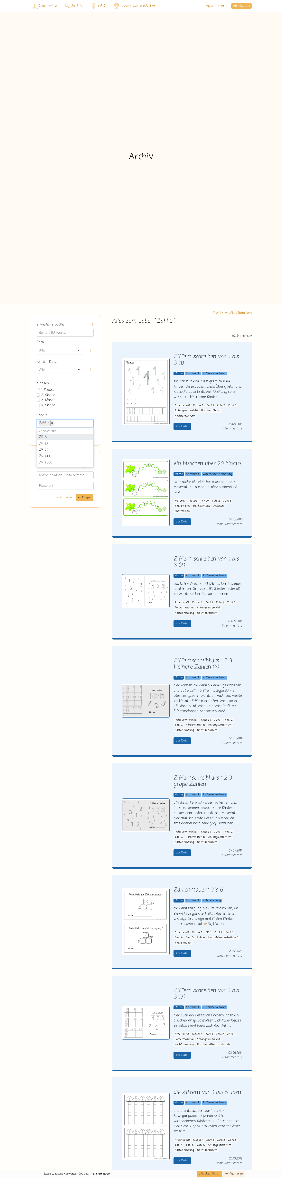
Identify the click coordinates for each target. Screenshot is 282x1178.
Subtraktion (182, 511)
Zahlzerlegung (212, 900)
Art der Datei (47, 361)
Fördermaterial (184, 608)
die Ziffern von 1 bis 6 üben (207, 1092)
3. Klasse (48, 400)
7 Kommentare (232, 625)
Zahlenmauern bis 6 (198, 890)
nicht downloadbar (186, 720)
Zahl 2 (221, 405)
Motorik (225, 1045)
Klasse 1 (198, 405)
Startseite (45, 6)
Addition (218, 506)
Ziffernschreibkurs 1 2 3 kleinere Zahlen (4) (203, 664)
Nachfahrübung (211, 410)
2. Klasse (48, 395)
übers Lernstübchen (134, 6)
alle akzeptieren (209, 1174)
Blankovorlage (201, 506)
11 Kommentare (231, 428)
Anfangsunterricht (186, 410)
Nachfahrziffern (185, 416)
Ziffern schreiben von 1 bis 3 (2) (206, 562)
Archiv (73, 5)
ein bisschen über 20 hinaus (207, 464)
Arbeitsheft (182, 603)
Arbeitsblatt (182, 405)
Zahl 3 (232, 405)
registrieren (214, 5)
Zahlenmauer (183, 943)
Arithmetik (193, 373)
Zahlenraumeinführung (217, 474)
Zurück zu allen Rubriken (232, 313)
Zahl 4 (179, 937)
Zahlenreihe (182, 506)
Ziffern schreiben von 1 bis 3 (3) (206, 994)
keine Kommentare (229, 524)
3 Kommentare (231, 855)
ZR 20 (205, 501)
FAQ (97, 6)
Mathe (179, 373)
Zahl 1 (210, 405)
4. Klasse (48, 405)
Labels (42, 415)
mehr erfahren (100, 1174)
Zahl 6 (201, 937)
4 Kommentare (232, 743)
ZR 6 (208, 932)
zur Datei (182, 426)
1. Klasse (47, 389)
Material (180, 501)
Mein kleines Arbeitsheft (223, 937)
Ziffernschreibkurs (214, 373)
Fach (40, 342)
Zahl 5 (189, 937)
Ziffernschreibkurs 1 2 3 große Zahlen (203, 781)
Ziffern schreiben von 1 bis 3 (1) (206, 360)
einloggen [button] (241, 5)
